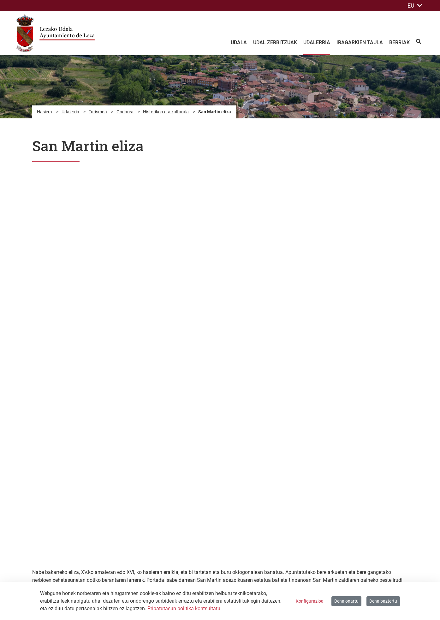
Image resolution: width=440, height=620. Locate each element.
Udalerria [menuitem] (316, 42)
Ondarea (125, 111)
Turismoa (98, 111)
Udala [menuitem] (239, 42)
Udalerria (70, 111)
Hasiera (44, 111)
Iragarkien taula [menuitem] (359, 42)
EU (414, 5)
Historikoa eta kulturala (166, 111)
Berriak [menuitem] (399, 42)
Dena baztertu (383, 601)
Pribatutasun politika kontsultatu (183, 608)
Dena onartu (346, 601)
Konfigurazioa (310, 601)
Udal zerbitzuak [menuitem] (275, 42)
